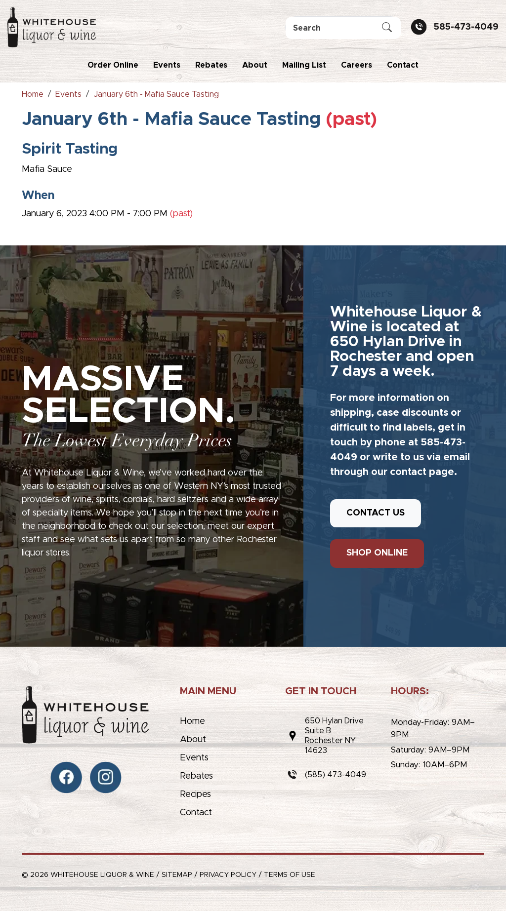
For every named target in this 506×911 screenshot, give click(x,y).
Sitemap (177, 874)
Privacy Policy (228, 874)
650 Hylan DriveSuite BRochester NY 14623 (334, 735)
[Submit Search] (387, 28)
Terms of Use (289, 874)
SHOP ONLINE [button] (377, 553)
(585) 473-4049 (335, 775)
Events (166, 65)
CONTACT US (375, 513)
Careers (356, 65)
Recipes (195, 794)
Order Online (112, 65)
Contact (403, 65)
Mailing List (304, 65)
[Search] (343, 28)
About (254, 65)
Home (192, 721)
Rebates (211, 65)
